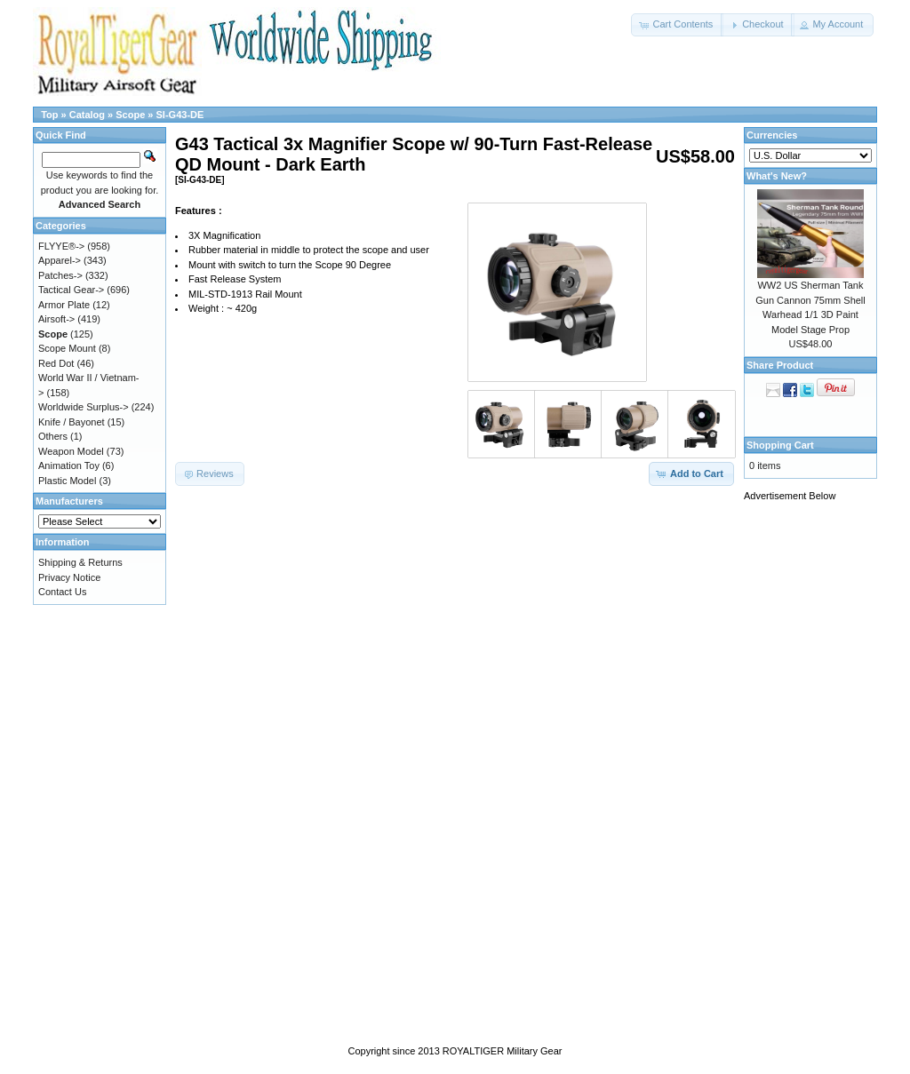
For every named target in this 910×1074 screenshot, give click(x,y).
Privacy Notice (69, 577)
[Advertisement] (815, 779)
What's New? (776, 176)
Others (53, 436)
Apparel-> (59, 260)
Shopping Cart (780, 445)
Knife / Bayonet (71, 422)
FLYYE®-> (61, 246)
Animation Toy (69, 465)
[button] (677, 24)
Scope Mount (67, 348)
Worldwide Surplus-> (83, 407)
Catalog (87, 114)
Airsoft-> (56, 319)
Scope (130, 114)
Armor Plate (64, 304)
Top (49, 114)
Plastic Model (67, 480)
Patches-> (60, 275)
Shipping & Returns (80, 562)
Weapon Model (71, 451)
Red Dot (56, 363)
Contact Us (62, 591)
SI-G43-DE (180, 114)
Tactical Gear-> (71, 289)
